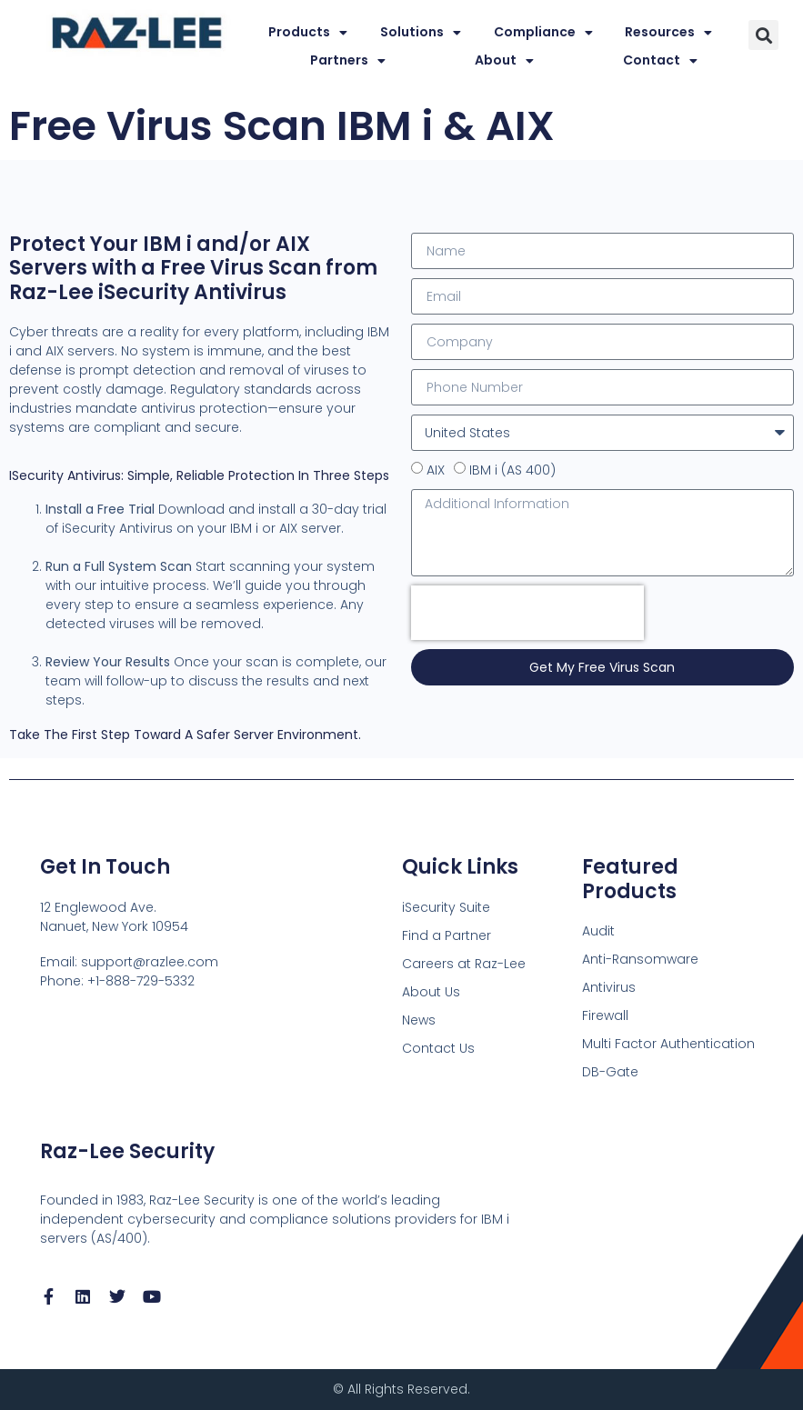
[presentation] (527, 612)
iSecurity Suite (446, 907)
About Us (431, 992)
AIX (436, 470)
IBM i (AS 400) (512, 470)
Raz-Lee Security (127, 1151)
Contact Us (438, 1048)
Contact (660, 60)
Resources (668, 32)
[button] (763, 35)
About (504, 60)
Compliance (543, 32)
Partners (348, 60)
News (419, 1020)
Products (307, 32)
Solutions (420, 32)
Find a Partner (446, 935)
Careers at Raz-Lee (464, 964)
